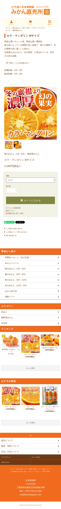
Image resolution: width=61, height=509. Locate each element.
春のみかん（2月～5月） (21, 28)
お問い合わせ (5, 462)
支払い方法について (22, 469)
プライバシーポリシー (34, 471)
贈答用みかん (17, 30)
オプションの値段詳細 (13, 208)
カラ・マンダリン (39, 28)
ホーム (8, 28)
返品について (10, 211)
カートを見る (36, 457)
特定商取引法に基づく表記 (14, 213)
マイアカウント (6, 457)
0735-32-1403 (36, 491)
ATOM (48, 471)
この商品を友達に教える (12, 228)
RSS (44, 471)
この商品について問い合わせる (15, 232)
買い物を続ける (9, 235)
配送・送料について (35, 469)
